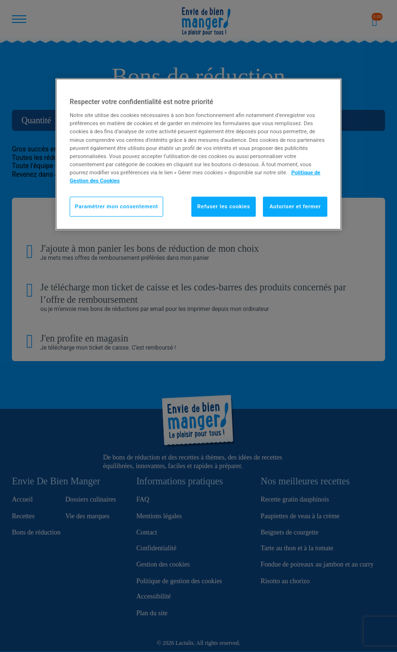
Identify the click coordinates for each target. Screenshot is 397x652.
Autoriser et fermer (295, 206)
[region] (198, 154)
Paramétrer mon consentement (116, 206)
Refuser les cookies (223, 206)
